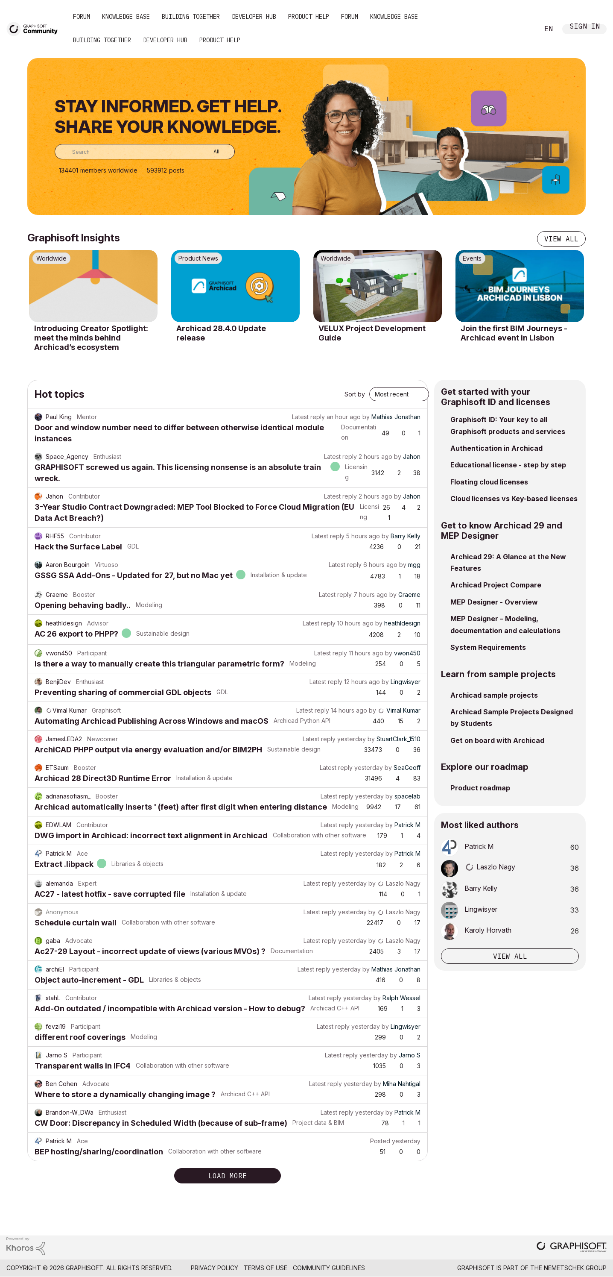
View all (561, 239)
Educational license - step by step (508, 465)
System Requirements (488, 647)
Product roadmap (480, 788)
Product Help (308, 17)
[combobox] (145, 151)
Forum (81, 17)
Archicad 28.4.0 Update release (221, 333)
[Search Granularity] (210, 151)
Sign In (585, 27)
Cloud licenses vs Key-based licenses (514, 498)
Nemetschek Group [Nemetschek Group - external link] (575, 1267)
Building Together (191, 17)
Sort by (354, 394)
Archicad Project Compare (495, 585)
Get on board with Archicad (497, 740)
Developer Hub (254, 17)
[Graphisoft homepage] (572, 1247)
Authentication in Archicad (496, 448)
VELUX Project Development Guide (372, 333)
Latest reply (308, 416)
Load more (227, 1175)
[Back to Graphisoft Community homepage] (35, 28)
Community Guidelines (329, 1267)
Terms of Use (265, 1267)
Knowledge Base (126, 17)
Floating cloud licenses (489, 482)
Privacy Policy (214, 1267)
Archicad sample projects (494, 695)
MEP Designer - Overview (494, 602)
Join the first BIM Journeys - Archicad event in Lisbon (514, 333)
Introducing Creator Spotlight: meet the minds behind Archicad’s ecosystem (91, 337)
